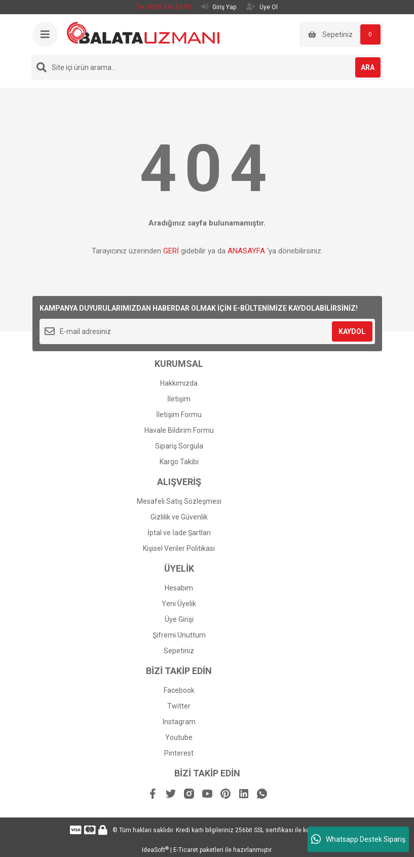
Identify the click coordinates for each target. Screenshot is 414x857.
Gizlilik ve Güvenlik (179, 517)
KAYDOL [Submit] (351, 331)
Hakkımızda (179, 383)
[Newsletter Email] (207, 331)
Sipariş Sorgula (179, 446)
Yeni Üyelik (179, 604)
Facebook (179, 690)
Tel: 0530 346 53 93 (163, 7)
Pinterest (179, 753)
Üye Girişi (179, 619)
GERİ (171, 250)
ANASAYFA (246, 250)
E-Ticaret (185, 849)
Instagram (179, 722)
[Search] (207, 67)
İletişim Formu (179, 415)
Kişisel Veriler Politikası (179, 548)
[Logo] (143, 32)
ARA (367, 67)
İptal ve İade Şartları (179, 533)
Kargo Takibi (179, 462)
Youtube (179, 737)
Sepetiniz (179, 651)
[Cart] (341, 34)
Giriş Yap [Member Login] (218, 7)
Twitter (179, 706)
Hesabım (179, 588)
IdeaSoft (155, 849)
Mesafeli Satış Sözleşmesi (179, 501)
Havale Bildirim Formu (179, 430)
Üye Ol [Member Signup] (262, 7)
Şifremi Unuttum (179, 635)
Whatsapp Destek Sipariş (358, 839)
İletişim (179, 399)
